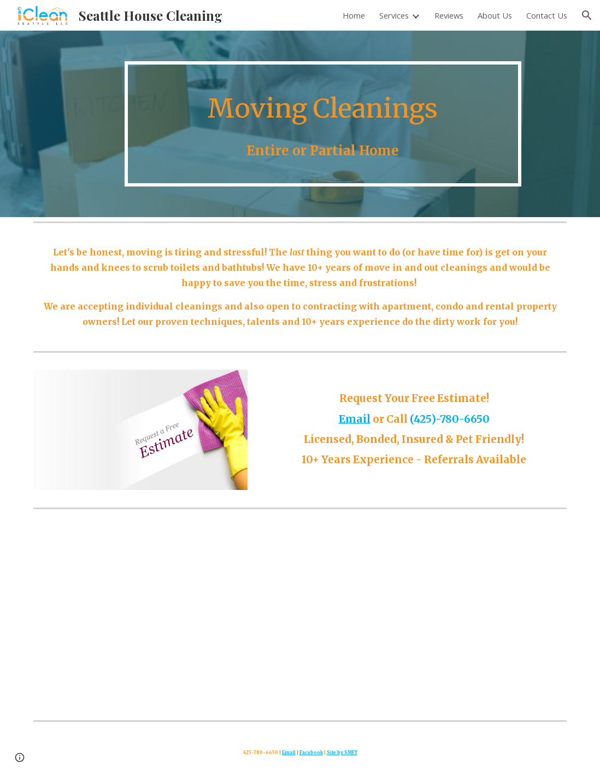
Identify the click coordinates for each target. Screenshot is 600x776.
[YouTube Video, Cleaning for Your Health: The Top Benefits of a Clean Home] (300, 614)
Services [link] (394, 15)
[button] (587, 15)
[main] (323, 123)
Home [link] (354, 15)
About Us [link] (495, 15)
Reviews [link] (448, 15)
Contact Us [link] (546, 15)
